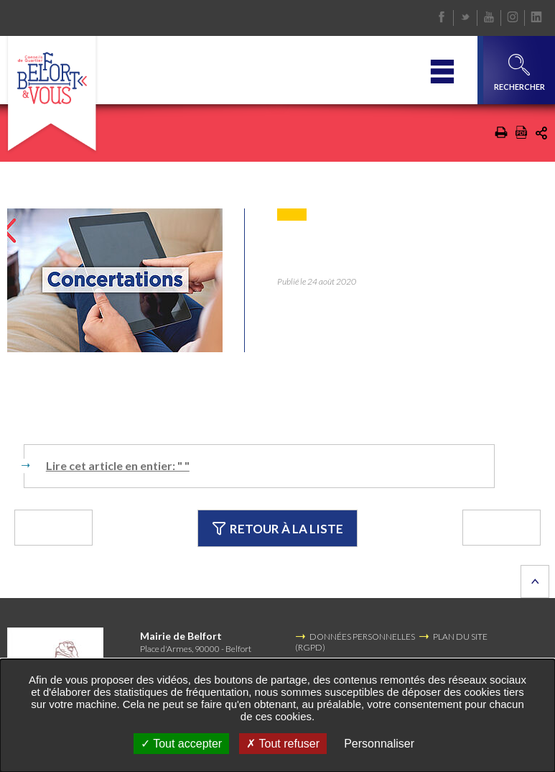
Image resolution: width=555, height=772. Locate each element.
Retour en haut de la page (535, 582)
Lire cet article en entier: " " (118, 465)
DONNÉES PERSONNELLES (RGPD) (355, 642)
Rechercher (519, 72)
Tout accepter (181, 743)
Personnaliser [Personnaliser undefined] (379, 743)
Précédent (78, 528)
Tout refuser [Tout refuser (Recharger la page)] (283, 743)
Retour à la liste (298, 528)
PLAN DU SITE (460, 637)
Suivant (488, 528)
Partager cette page (541, 133)
